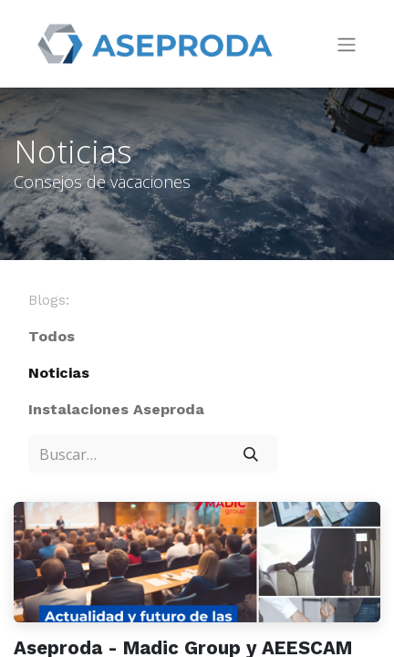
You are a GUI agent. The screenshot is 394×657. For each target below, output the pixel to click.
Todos (51, 336)
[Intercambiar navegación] (346, 44)
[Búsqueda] (250, 453)
